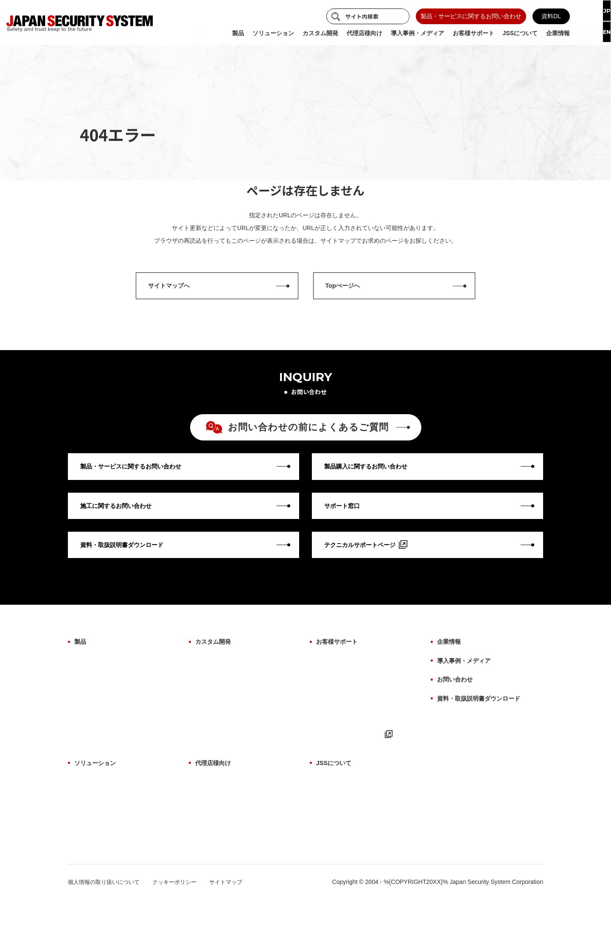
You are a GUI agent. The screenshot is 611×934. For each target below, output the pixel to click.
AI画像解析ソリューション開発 (236, 691)
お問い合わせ (457, 694)
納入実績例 (331, 848)
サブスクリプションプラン (110, 863)
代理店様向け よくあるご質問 (234, 820)
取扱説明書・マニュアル (348, 734)
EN (600, 34)
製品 (81, 662)
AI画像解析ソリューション (110, 806)
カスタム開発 (215, 662)
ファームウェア (95, 720)
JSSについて (336, 790)
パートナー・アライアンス (351, 863)
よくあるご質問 (337, 748)
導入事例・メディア (467, 678)
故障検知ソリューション (107, 848)
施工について (334, 705)
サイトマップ (236, 916)
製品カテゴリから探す (104, 677)
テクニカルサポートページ (357, 763)
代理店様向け (215, 790)
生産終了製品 (92, 748)
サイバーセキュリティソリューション (124, 820)
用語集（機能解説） (343, 720)
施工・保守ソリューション (110, 834)
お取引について (216, 834)
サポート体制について (225, 848)
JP (599, 11)
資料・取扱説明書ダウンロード (484, 711)
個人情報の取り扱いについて (106, 916)
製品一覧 (207, 806)
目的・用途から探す (101, 705)
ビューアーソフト (98, 734)
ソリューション (98, 790)
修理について (334, 691)
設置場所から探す (98, 691)
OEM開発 (208, 677)
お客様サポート (340, 662)
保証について (334, 677)
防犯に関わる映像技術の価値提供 (360, 834)
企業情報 (450, 662)
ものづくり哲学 (337, 820)
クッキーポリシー (181, 916)
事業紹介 (328, 806)
